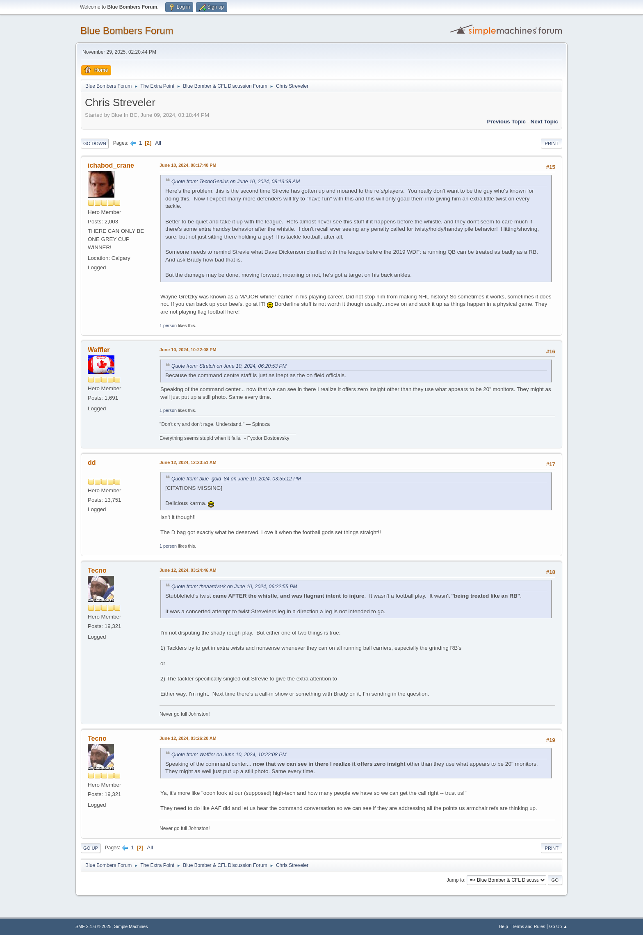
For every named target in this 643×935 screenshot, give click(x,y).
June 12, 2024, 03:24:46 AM (188, 570)
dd (92, 462)
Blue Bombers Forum (126, 30)
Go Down (94, 143)
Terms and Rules (528, 926)
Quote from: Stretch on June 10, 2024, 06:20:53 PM (229, 366)
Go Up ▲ (558, 926)
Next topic (544, 121)
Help (503, 926)
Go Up (90, 848)
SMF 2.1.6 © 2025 (93, 926)
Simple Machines (131, 926)
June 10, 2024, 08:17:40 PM (188, 165)
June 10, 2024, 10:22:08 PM (188, 349)
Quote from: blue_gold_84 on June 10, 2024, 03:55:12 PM (236, 479)
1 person (168, 325)
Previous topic (506, 121)
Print (552, 143)
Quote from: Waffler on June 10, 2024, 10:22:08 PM (229, 755)
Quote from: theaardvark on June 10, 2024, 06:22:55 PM (234, 586)
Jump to (455, 880)
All (158, 143)
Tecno (97, 570)
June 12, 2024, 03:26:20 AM (188, 738)
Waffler (99, 349)
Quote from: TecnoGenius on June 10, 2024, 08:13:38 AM (235, 181)
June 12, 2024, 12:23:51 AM (188, 462)
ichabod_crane (111, 165)
